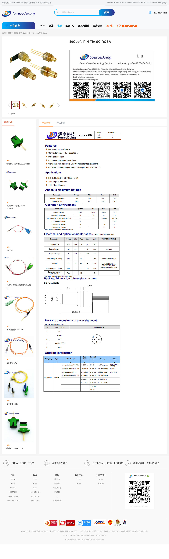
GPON (13, 479)
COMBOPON (13, 496)
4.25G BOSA (35, 492)
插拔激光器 (57, 501)
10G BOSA (35, 496)
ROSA (35, 484)
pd (57, 496)
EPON (13, 484)
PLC (100, 479)
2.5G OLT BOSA (13, 501)
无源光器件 (83, 26)
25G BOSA (35, 501)
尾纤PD (57, 484)
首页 (4, 33)
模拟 (59, 26)
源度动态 (97, 26)
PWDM (57, 492)
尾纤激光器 (57, 488)
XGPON (13, 488)
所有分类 (15, 25)
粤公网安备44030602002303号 (92, 540)
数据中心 (70, 26)
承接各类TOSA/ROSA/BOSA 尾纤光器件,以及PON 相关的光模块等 (26, 3)
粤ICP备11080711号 (72, 540)
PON (42, 26)
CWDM (101, 484)
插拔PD (17, 33)
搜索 (106, 12)
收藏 (11, 113)
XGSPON (12, 492)
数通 (51, 26)
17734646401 (101, 535)
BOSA (35, 488)
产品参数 (61, 122)
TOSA (35, 479)
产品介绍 (46, 122)
